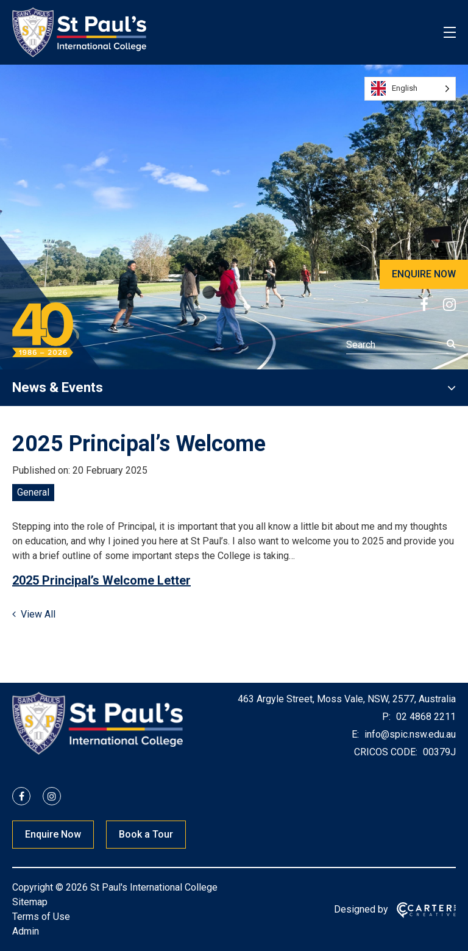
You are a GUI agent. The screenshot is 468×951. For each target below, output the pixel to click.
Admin (25, 931)
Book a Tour (146, 834)
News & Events (57, 387)
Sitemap (30, 902)
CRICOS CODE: (385, 752)
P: (386, 716)
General (33, 492)
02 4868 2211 (425, 716)
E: (355, 734)
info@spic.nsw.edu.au (409, 734)
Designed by (361, 909)
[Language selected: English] (410, 89)
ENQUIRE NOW (424, 274)
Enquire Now (53, 834)
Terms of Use (41, 916)
